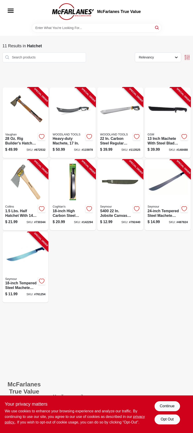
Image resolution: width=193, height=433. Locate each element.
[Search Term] (96, 27)
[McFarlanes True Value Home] (73, 11)
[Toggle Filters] (187, 57)
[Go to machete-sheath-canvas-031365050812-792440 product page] (120, 195)
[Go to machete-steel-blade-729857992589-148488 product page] (168, 122)
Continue (167, 406)
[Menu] (11, 11)
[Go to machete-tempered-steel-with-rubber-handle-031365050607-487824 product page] (168, 195)
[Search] (157, 27)
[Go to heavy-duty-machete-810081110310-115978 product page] (73, 122)
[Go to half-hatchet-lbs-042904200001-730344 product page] (25, 195)
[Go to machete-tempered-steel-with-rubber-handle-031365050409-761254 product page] (25, 267)
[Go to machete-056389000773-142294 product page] (73, 195)
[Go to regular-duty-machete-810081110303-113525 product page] (120, 122)
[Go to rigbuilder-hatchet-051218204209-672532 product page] (25, 122)
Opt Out (167, 419)
